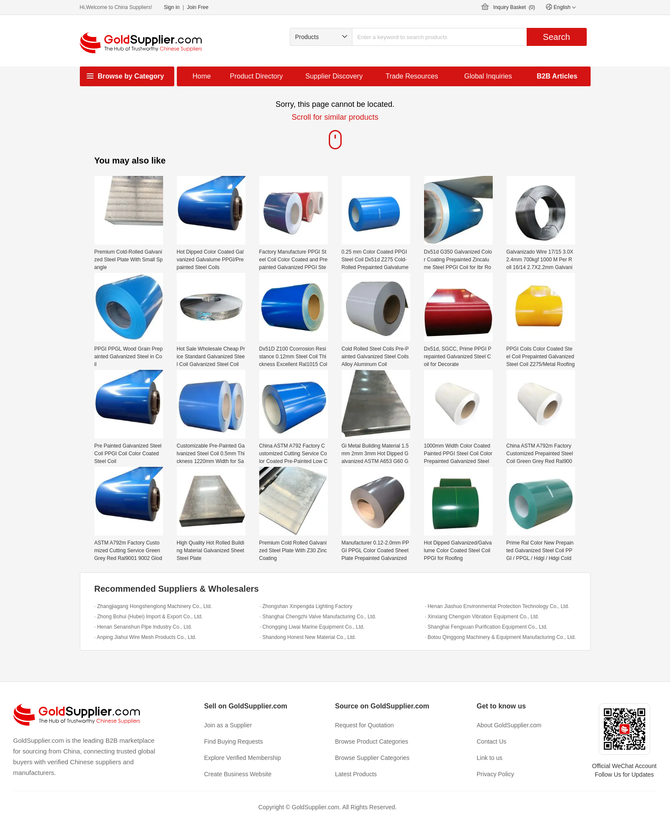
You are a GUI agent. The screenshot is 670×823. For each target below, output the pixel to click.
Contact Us (491, 741)
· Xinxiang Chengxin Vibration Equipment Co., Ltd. (482, 617)
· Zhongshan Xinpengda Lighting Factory (306, 606)
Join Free (198, 7)
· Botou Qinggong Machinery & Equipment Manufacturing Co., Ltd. (500, 637)
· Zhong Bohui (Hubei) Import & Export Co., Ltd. (148, 617)
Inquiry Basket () (514, 7)
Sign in (172, 7)
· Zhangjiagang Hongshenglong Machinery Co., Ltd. (153, 606)
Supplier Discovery (334, 76)
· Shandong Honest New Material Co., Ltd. (308, 637)
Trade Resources (412, 76)
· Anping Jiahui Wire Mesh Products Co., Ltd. (145, 637)
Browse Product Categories (371, 741)
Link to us (490, 757)
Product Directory (256, 76)
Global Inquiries (488, 76)
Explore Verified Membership (242, 757)
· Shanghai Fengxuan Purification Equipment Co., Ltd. (486, 627)
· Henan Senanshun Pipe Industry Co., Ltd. (143, 627)
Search (556, 37)
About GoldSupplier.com (509, 725)
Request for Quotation (364, 725)
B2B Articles (557, 76)
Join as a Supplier (228, 725)
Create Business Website (238, 774)
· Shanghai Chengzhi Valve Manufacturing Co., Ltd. (318, 617)
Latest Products (356, 774)
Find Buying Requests (233, 741)
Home (202, 76)
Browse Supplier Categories (372, 757)
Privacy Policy (495, 774)
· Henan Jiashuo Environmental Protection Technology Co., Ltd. (497, 606)
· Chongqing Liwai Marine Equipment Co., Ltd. (312, 627)
